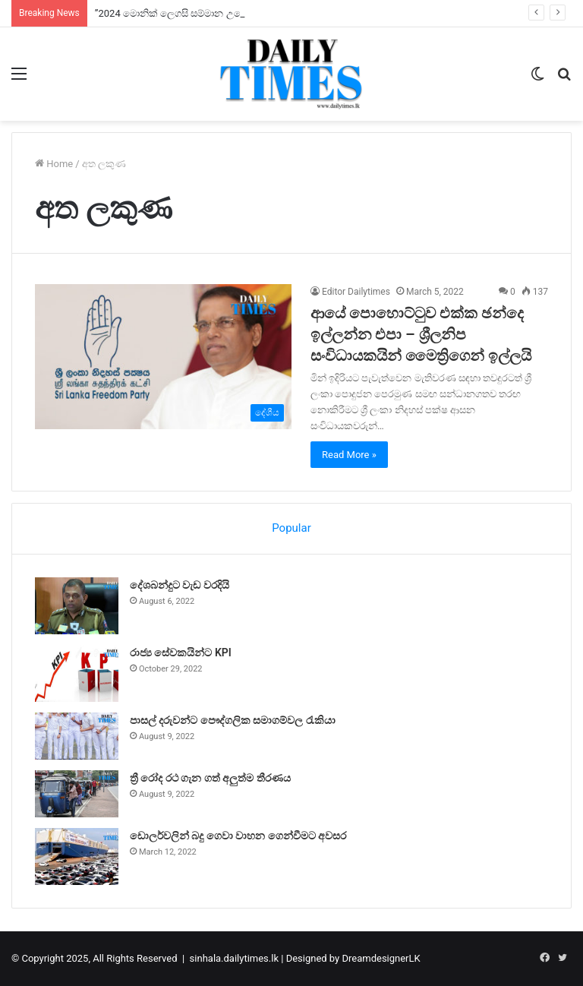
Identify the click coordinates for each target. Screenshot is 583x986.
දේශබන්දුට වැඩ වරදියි (179, 585)
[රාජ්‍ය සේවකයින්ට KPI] (76, 673)
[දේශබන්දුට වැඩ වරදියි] (76, 605)
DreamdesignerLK (381, 958)
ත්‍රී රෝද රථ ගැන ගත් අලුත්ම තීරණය (210, 778)
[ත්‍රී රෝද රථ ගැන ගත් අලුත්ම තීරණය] (76, 793)
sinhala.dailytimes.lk (234, 958)
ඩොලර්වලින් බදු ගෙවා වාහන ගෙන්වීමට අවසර (238, 836)
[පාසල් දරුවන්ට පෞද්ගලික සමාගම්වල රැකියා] (76, 736)
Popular (291, 528)
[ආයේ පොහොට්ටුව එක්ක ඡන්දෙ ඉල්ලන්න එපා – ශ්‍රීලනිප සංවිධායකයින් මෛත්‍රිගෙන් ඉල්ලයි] (163, 356)
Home (54, 163)
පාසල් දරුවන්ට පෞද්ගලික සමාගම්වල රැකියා (233, 720)
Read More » (349, 454)
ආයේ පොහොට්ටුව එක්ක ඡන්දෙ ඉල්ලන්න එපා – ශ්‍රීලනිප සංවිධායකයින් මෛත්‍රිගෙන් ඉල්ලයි (420, 334)
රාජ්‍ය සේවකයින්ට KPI (181, 652)
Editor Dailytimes (356, 291)
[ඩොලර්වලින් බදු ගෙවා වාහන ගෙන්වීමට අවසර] (76, 856)
